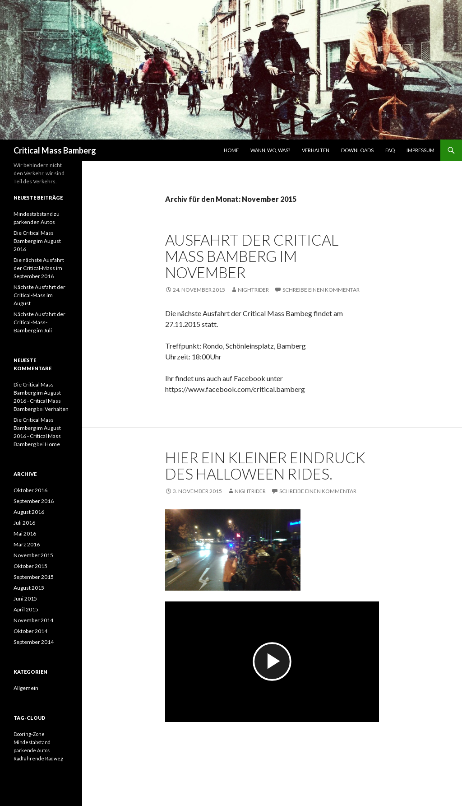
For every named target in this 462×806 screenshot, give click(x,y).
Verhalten (315, 150)
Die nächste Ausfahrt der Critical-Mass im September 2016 (39, 268)
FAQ (390, 150)
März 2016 (27, 544)
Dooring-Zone (29, 734)
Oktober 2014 (30, 631)
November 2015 (33, 555)
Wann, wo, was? (270, 150)
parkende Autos (32, 750)
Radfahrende (29, 758)
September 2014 (34, 641)
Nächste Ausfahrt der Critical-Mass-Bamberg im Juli (39, 322)
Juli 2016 (24, 522)
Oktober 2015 (30, 566)
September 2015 (34, 576)
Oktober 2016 (30, 490)
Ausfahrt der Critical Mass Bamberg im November (251, 256)
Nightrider (253, 289)
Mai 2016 (25, 533)
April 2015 (26, 609)
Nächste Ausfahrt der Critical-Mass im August (39, 295)
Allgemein (26, 688)
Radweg (54, 758)
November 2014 (33, 620)
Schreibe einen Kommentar (321, 289)
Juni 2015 (25, 598)
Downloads (357, 150)
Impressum (420, 150)
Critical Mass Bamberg (55, 150)
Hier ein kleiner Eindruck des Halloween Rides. (265, 465)
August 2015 (29, 587)
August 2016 (29, 511)
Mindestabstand (32, 742)
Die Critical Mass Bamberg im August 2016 (37, 240)
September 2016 (34, 501)
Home (231, 150)
